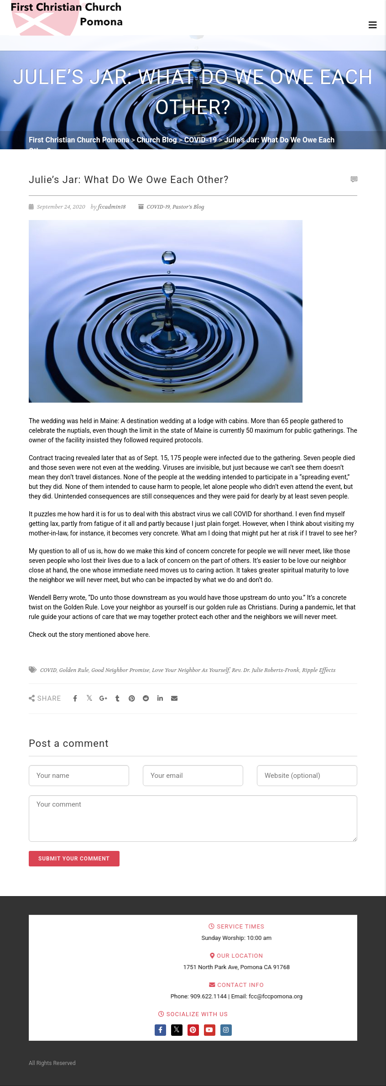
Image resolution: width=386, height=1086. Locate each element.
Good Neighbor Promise (120, 670)
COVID (48, 670)
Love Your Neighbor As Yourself (190, 670)
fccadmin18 (112, 206)
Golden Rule (74, 670)
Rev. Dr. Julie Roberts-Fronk (265, 670)
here (142, 634)
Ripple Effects (319, 670)
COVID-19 (158, 206)
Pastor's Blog (188, 206)
